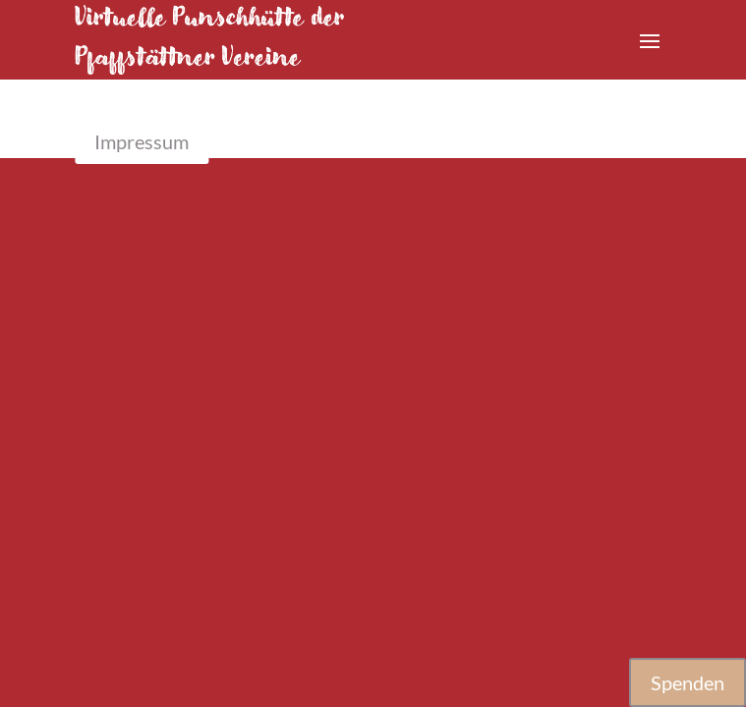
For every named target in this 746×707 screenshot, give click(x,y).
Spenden (687, 682)
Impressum (141, 141)
